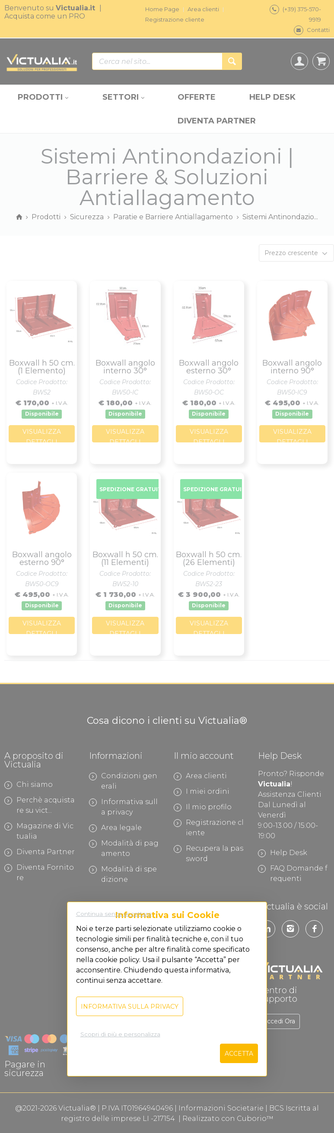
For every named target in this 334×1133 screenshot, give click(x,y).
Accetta (239, 1053)
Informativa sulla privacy (129, 1006)
